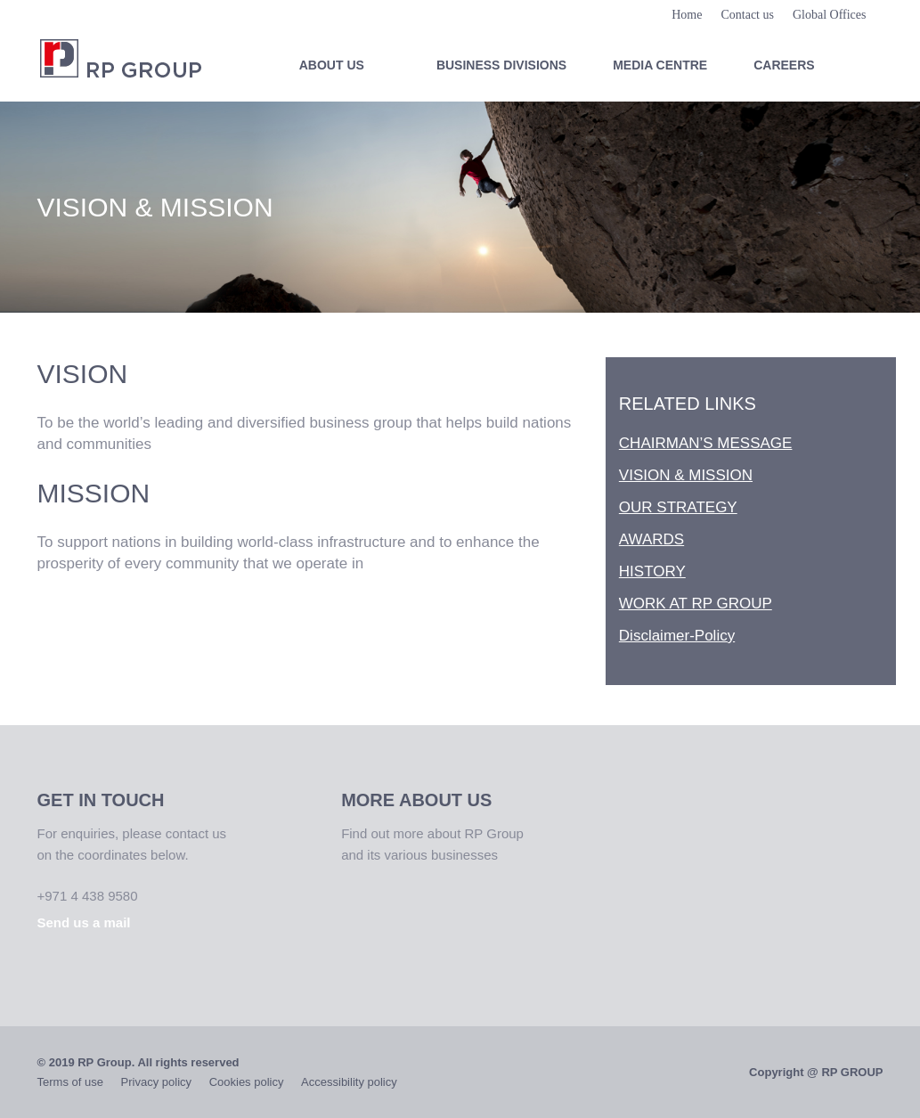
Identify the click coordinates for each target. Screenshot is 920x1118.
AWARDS (651, 539)
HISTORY (652, 571)
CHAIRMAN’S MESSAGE (706, 443)
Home (687, 14)
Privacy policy (156, 1082)
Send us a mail (84, 922)
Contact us (747, 14)
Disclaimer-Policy (677, 635)
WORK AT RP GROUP (695, 603)
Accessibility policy (349, 1082)
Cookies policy (246, 1082)
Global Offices (830, 14)
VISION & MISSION (686, 475)
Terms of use (70, 1082)
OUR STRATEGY (678, 507)
